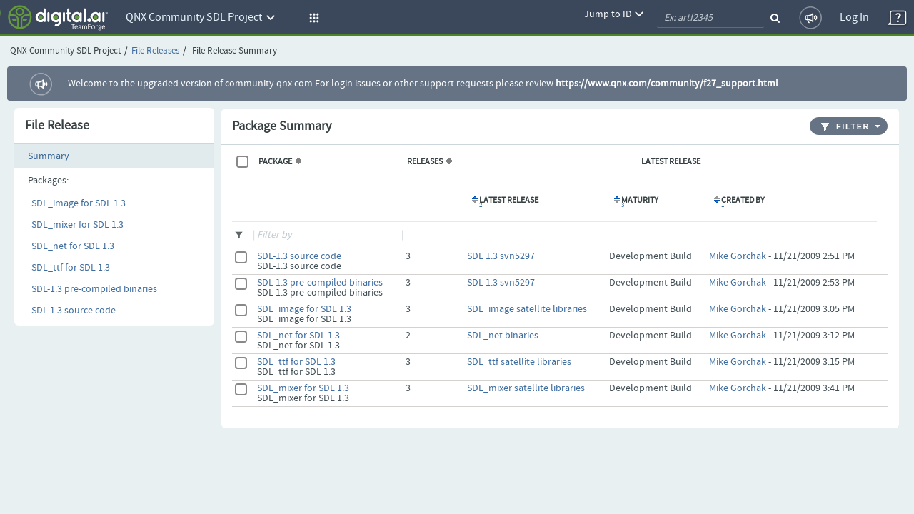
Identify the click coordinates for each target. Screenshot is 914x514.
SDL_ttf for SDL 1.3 (70, 267)
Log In (854, 17)
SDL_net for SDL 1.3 (72, 246)
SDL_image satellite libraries (527, 309)
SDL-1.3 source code (73, 310)
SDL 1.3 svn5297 (501, 256)
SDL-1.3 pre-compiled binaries (94, 289)
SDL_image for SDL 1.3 (78, 203)
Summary (48, 156)
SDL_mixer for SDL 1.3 (77, 224)
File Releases (155, 51)
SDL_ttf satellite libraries (519, 362)
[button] (312, 18)
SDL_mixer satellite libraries (526, 388)
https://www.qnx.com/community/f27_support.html (667, 83)
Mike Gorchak (737, 256)
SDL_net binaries (502, 335)
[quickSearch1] (710, 18)
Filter (845, 126)
